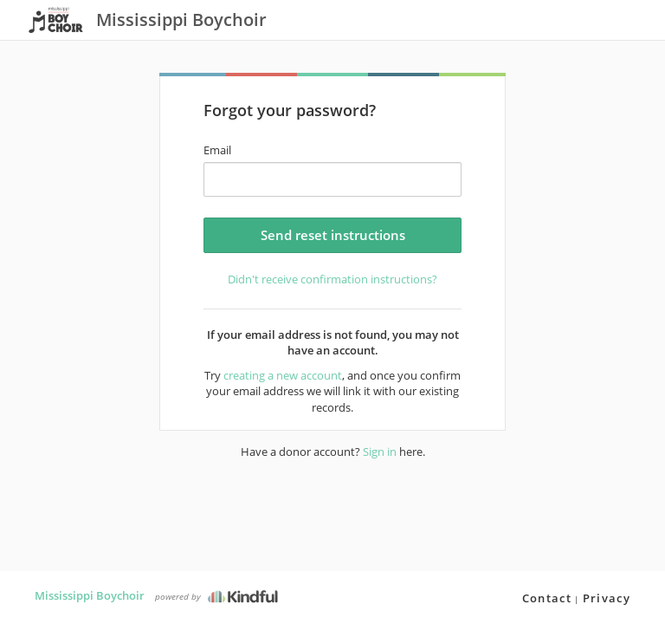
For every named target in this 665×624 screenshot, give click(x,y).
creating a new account (282, 375)
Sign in (380, 451)
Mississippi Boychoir (90, 595)
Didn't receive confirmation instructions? (332, 279)
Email (217, 150)
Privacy (606, 598)
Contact (546, 598)
